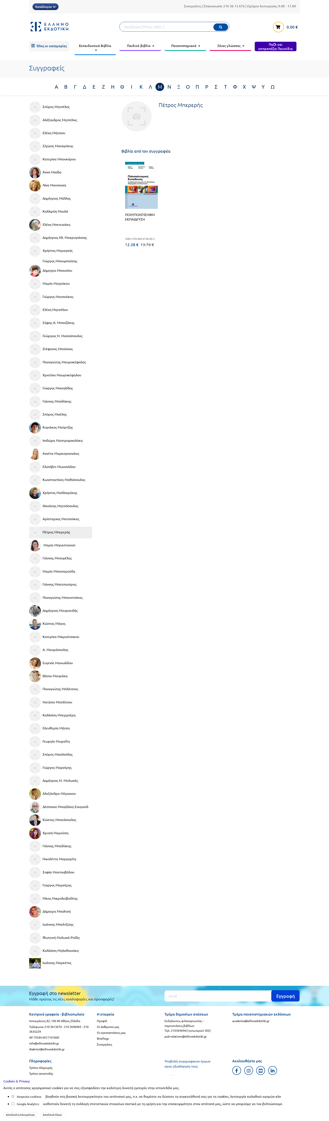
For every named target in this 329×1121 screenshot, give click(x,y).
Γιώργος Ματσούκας (51, 297)
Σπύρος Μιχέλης (48, 415)
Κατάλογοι (45, 6)
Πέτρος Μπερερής (49, 532)
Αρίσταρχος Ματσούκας (54, 519)
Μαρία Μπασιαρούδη (52, 572)
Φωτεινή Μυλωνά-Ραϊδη (54, 938)
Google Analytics (28, 1104)
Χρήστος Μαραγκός (51, 251)
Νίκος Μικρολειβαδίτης (53, 899)
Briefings (103, 1038)
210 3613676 (53, 1027)
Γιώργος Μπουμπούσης (60, 261)
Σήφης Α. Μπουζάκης (51, 323)
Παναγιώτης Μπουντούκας (56, 598)
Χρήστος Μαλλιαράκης (53, 493)
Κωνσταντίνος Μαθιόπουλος (57, 480)
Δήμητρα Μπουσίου (50, 271)
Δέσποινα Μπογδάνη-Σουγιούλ (58, 807)
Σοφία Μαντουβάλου (51, 872)
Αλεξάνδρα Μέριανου (52, 794)
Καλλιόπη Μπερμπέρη (52, 715)
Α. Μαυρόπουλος (48, 650)
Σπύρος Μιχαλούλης (51, 755)
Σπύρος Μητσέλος (49, 107)
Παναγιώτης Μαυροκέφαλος (57, 362)
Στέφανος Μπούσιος (51, 349)
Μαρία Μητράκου (49, 284)
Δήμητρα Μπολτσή (50, 912)
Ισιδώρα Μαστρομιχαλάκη (56, 441)
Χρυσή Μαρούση (48, 833)
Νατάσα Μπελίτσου (50, 702)
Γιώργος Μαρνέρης (50, 768)
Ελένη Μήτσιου (47, 133)
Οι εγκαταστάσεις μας (111, 1032)
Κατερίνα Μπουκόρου (52, 159)
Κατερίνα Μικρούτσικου (54, 637)
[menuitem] (49, 46)
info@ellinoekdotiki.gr (44, 1043)
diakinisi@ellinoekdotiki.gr (47, 1049)
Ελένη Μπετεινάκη (49, 225)
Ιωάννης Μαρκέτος (50, 963)
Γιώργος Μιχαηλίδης (51, 388)
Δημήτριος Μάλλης (50, 199)
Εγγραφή (285, 996)
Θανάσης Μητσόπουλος (53, 506)
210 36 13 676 (234, 6)
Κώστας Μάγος (47, 624)
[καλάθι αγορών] (286, 26)
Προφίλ (102, 1021)
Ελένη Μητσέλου (48, 310)
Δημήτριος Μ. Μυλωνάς (53, 781)
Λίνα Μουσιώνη (47, 185)
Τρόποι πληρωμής (40, 1067)
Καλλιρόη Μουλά (48, 212)
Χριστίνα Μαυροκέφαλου (55, 375)
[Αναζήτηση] (174, 27)
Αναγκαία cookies (28, 1096)
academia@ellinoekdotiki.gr (250, 1021)
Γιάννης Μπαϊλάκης (50, 402)
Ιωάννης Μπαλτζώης (51, 925)
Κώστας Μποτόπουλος (52, 820)
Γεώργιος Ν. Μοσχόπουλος (55, 336)
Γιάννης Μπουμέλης (50, 558)
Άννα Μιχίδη (45, 172)
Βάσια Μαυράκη (48, 676)
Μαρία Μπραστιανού (52, 545)
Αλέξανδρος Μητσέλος (53, 120)
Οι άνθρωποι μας (108, 1027)
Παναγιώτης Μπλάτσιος (53, 689)
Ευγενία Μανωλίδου (51, 663)
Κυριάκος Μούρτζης (51, 428)
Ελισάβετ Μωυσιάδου (52, 467)
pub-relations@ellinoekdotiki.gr (185, 1036)
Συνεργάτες (193, 6)
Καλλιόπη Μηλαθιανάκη (54, 951)
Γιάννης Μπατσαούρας (53, 585)
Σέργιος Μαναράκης (51, 146)
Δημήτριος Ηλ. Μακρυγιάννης (58, 238)
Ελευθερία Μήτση (49, 728)
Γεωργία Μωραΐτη (49, 742)
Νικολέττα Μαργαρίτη (52, 859)
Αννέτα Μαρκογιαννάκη (54, 454)
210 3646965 (72, 1027)
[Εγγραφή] (232, 995)
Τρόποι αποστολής (41, 1073)
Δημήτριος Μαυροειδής (53, 611)
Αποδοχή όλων (52, 1114)
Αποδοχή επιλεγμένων (20, 1114)
